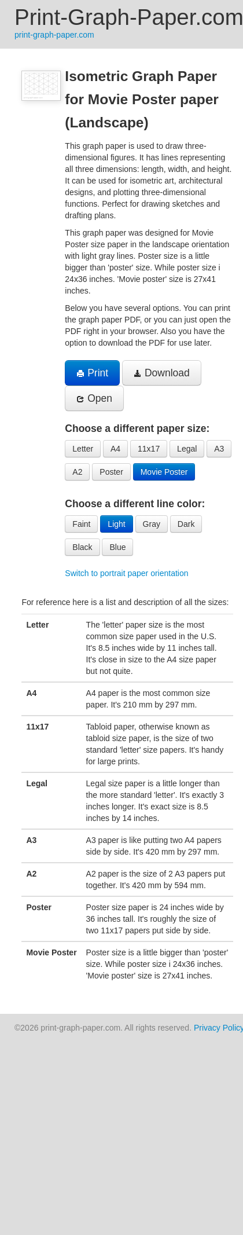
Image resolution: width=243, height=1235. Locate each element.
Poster (111, 472)
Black (82, 547)
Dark (186, 524)
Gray (151, 524)
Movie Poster (164, 472)
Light (116, 524)
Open (94, 398)
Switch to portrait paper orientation (126, 573)
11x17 (149, 448)
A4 (115, 448)
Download (162, 373)
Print (92, 373)
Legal (187, 448)
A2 (77, 472)
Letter (82, 448)
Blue (117, 547)
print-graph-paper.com (54, 34)
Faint (81, 524)
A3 (219, 448)
